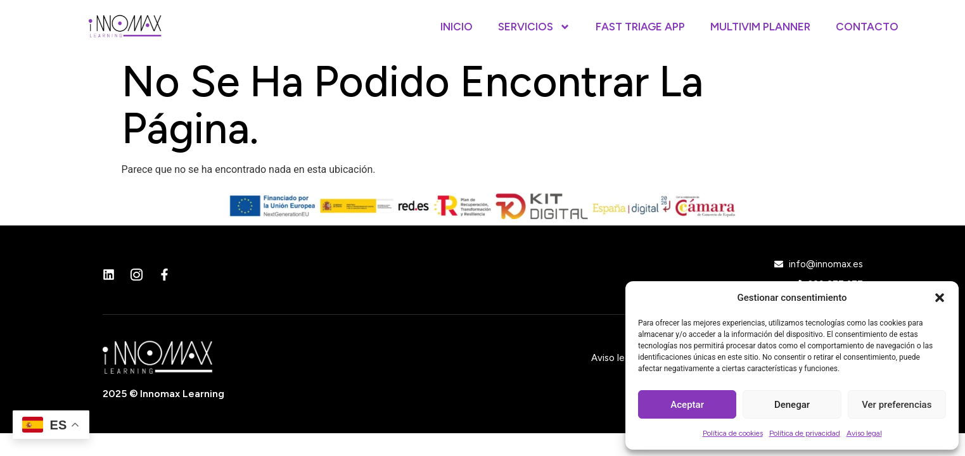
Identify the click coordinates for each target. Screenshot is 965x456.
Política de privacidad (804, 433)
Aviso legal (864, 433)
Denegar (792, 404)
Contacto (867, 26)
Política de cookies (733, 433)
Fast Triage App (640, 26)
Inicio (456, 26)
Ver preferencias (896, 404)
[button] (939, 297)
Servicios (534, 27)
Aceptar (687, 404)
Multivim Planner (760, 26)
